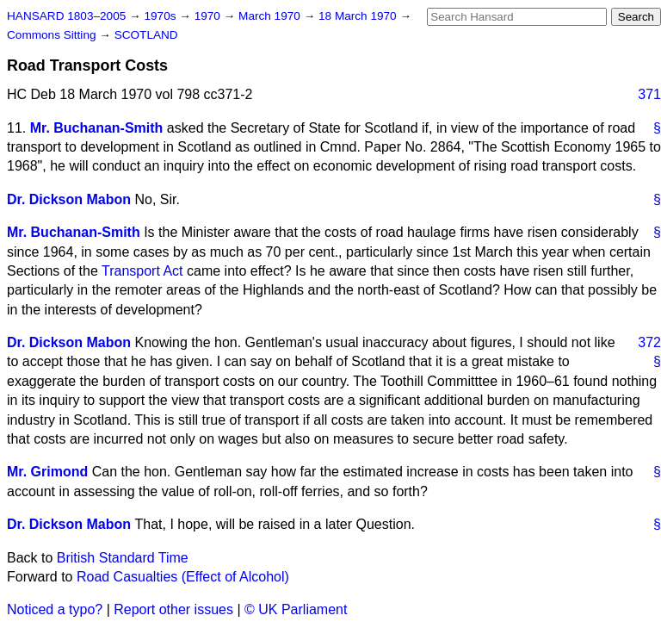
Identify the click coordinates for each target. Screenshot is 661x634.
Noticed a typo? (54, 609)
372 (649, 342)
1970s (161, 15)
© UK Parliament (295, 609)
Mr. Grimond (47, 471)
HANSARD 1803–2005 (66, 15)
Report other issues (173, 609)
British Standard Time (122, 557)
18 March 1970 (358, 15)
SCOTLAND (146, 34)
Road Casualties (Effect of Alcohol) (183, 576)
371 (649, 94)
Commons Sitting (53, 34)
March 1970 (271, 15)
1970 (209, 15)
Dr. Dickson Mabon (69, 199)
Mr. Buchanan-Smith (97, 128)
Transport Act (142, 271)
